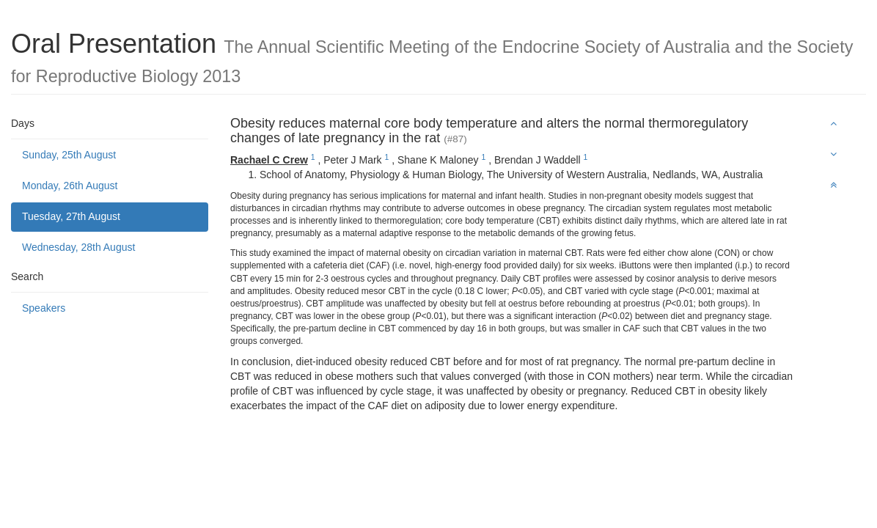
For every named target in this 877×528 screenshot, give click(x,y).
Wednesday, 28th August (78, 247)
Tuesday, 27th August (71, 216)
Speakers (43, 308)
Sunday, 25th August (69, 155)
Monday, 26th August (70, 185)
